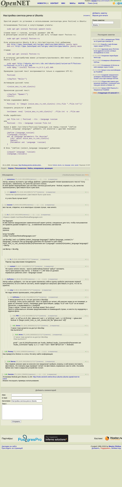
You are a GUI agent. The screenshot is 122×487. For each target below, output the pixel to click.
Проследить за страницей (12, 485)
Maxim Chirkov (115, 483)
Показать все (79, 208)
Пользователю (20, 202)
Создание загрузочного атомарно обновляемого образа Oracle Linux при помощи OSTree (106, 76)
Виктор (13, 395)
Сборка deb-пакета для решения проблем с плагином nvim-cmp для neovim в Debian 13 (107, 83)
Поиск (90, 3)
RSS (86, 208)
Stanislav (11, 408)
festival (55, 198)
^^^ (36, 225)
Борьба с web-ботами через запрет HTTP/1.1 (105, 45)
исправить (87, 15)
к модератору (53, 213)
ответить (32, 213)
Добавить (96, 485)
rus (63, 198)
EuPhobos (10, 312)
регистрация (105, 0)
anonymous (11, 213)
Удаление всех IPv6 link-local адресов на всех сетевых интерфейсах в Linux (106, 51)
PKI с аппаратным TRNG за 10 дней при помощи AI (107, 40)
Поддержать (105, 485)
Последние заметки (106, 35)
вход (98, 0)
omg (11, 323)
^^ (33, 225)
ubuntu (60, 198)
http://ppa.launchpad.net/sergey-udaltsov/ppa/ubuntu (38, 50)
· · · (42, 213)
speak (76, 198)
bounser (9, 238)
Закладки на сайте (9, 483)
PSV (17, 349)
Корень (11, 202)
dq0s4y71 (13, 225)
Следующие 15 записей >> (108, 93)
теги (95, 3)
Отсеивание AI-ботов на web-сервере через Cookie (106, 66)
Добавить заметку (99, 13)
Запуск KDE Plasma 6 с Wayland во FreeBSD (106, 89)
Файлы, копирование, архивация (40, 202)
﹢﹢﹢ (38, 213)
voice (72, 198)
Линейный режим (68, 208)
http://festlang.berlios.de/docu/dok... (30, 199)
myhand (12, 300)
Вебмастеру (116, 485)
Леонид (10, 385)
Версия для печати (100, 15)
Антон (18, 359)
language (67, 198)
